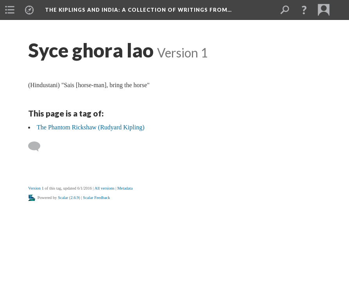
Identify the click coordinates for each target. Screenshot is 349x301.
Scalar (63, 197)
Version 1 (36, 188)
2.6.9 (75, 197)
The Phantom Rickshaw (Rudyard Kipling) (91, 127)
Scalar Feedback (96, 197)
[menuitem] (10, 10)
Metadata (124, 188)
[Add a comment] (37, 147)
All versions (105, 188)
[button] (304, 10)
